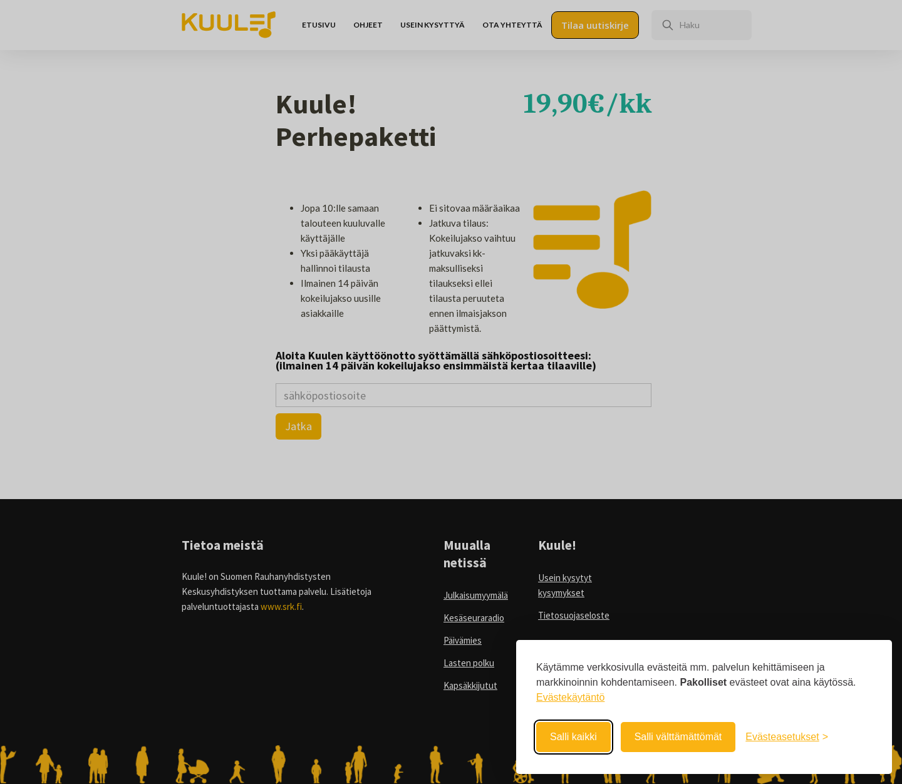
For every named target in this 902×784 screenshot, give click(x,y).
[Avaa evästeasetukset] (786, 737)
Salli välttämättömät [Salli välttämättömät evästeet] (678, 736)
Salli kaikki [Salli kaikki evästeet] (573, 736)
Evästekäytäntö (570, 697)
